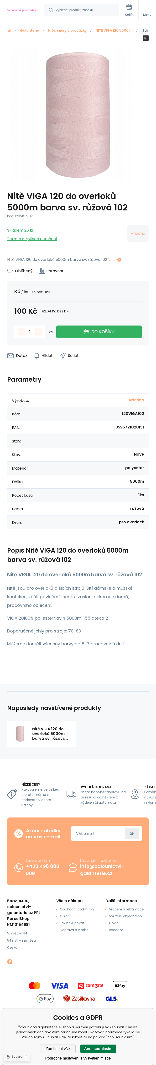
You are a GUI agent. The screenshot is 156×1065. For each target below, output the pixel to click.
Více (112, 259)
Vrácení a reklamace (126, 909)
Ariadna (138, 233)
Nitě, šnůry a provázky (67, 30)
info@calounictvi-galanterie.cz (102, 870)
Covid (114, 923)
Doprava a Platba (74, 930)
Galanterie (29, 30)
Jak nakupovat (72, 923)
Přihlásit (132, 833)
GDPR (64, 916)
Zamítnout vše (58, 1049)
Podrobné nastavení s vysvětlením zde (78, 1058)
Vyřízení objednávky (125, 916)
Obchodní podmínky (77, 909)
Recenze (116, 930)
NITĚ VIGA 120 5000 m (114, 30)
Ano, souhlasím (98, 1049)
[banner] (22, 10)
